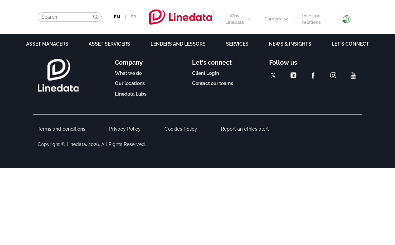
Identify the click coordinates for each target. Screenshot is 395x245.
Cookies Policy (181, 129)
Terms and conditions (61, 129)
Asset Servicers (109, 44)
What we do (128, 73)
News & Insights (290, 44)
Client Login (205, 73)
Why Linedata (237, 19)
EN (117, 16)
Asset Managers (47, 44)
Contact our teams (212, 83)
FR (133, 16)
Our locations (130, 83)
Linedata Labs (131, 94)
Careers (276, 18)
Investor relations (311, 19)
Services (237, 44)
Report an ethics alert (245, 129)
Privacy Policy (125, 129)
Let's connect (350, 44)
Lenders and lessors (178, 44)
